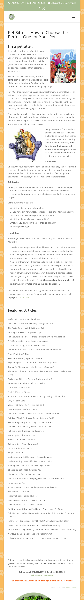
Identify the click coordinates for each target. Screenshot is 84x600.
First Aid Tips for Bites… (19, 392)
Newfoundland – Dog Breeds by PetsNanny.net (30, 534)
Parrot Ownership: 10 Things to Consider (27, 500)
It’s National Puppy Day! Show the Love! (26, 345)
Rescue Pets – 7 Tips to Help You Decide (26, 383)
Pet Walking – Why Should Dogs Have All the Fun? (31, 422)
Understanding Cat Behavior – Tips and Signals (30, 457)
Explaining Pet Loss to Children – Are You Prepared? (32, 362)
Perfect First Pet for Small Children (24, 319)
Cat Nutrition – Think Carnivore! (23, 444)
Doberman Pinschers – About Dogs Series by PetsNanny (34, 525)
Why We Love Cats (16, 400)
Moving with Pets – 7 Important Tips (25, 332)
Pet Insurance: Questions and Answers (26, 431)
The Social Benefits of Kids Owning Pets (26, 328)
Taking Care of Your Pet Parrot (22, 439)
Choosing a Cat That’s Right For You (24, 470)
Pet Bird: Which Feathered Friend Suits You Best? (31, 418)
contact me (24, 297)
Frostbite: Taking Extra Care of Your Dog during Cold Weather (36, 396)
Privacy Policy (71, 587)
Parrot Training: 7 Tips (18, 354)
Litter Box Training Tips (19, 387)
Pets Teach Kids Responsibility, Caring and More (30, 323)
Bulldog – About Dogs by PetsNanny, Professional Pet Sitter (35, 509)
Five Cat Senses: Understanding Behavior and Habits (32, 487)
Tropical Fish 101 (16, 452)
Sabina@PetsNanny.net (42, 575)
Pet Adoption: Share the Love (21, 435)
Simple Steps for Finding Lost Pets (24, 474)
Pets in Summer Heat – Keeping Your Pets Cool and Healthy (36, 478)
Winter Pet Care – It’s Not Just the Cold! (26, 405)
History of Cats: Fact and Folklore (23, 496)
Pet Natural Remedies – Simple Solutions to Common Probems (37, 336)
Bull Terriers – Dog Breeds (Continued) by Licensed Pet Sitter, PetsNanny (42, 529)
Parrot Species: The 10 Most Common (25, 504)
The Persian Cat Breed (18, 491)
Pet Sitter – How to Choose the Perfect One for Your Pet (33, 413)
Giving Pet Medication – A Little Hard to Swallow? (31, 367)
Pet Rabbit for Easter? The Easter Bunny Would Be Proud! (35, 349)
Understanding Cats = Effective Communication (30, 461)
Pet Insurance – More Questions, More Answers (30, 426)
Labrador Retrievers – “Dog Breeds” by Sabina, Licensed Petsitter (38, 538)
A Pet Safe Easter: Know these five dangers (28, 341)
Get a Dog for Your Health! (20, 448)
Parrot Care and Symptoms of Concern (26, 358)
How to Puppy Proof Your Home (22, 409)
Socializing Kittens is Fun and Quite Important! (30, 379)
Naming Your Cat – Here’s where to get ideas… (29, 465)
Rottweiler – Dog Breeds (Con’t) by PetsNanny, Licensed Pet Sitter (38, 521)
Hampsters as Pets (16, 483)
